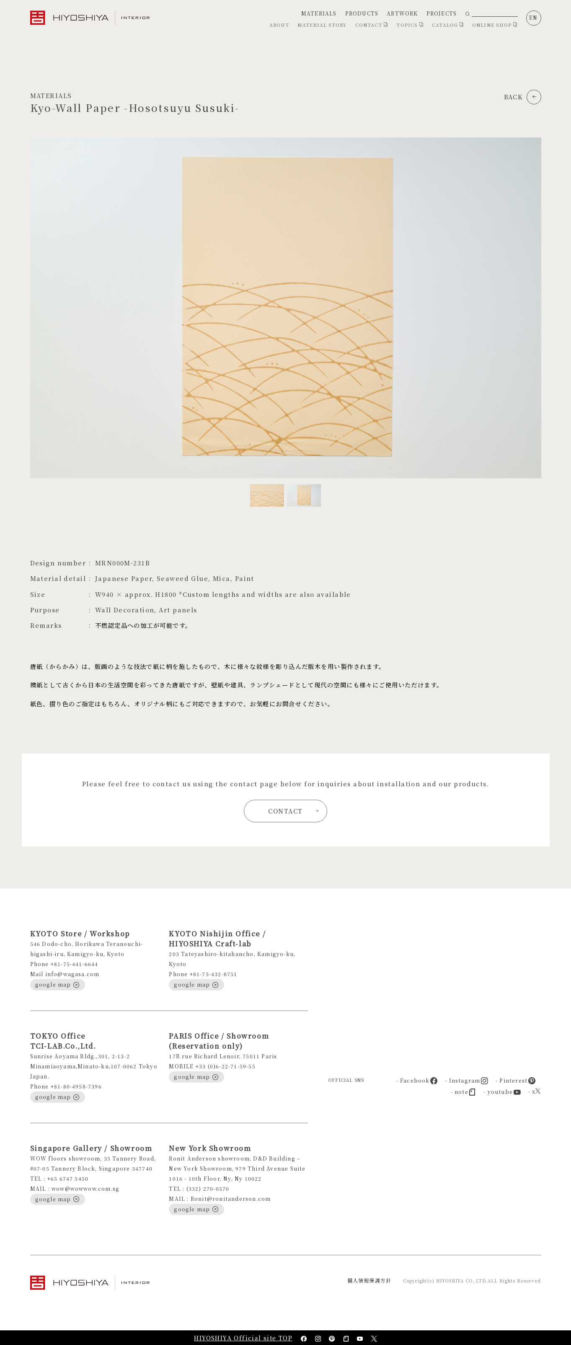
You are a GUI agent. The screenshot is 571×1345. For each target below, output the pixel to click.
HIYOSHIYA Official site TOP (243, 1338)
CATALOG (448, 24)
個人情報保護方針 (369, 1280)
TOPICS (410, 24)
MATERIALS (319, 13)
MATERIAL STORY (321, 24)
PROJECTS (441, 13)
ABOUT (279, 24)
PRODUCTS (362, 13)
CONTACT (371, 24)
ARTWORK (402, 13)
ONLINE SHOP (494, 24)
